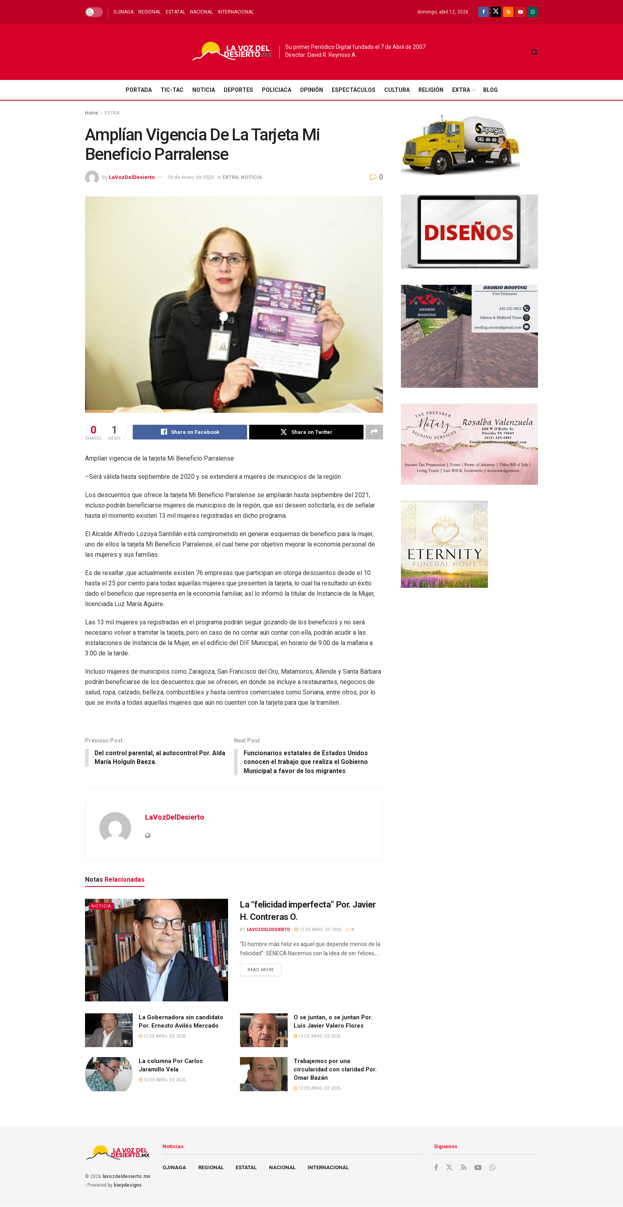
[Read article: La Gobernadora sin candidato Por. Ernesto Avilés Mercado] (109, 1031)
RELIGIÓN (430, 90)
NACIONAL (201, 12)
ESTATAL (175, 12)
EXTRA (461, 90)
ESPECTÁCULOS (353, 90)
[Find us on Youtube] (520, 12)
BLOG (490, 90)
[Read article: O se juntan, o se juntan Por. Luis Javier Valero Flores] (264, 1031)
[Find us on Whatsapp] (533, 12)
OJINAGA (123, 12)
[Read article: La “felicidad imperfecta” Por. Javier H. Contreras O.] (156, 951)
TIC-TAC (172, 90)
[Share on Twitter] (306, 432)
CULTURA (397, 90)
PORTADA (139, 90)
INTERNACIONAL (236, 12)
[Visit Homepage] (232, 52)
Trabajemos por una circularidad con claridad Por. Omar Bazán (335, 1070)
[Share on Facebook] (190, 432)
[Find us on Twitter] (496, 12)
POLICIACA (276, 90)
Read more (265, 968)
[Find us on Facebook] (483, 12)
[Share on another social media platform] (374, 432)
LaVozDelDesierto (132, 177)
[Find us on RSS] (508, 12)
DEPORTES (238, 90)
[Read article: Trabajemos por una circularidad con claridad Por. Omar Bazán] (264, 1075)
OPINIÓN (311, 90)
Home (91, 113)
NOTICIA (203, 90)
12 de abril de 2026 (317, 930)
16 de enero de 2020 (190, 177)
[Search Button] (534, 52)
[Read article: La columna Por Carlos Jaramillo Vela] (109, 1075)
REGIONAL (149, 12)
